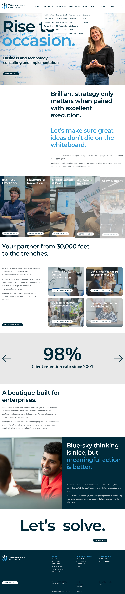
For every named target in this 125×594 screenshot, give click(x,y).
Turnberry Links (84, 556)
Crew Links (105, 556)
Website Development (60, 591)
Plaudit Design (76, 591)
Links (54, 556)
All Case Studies (11, 325)
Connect (99, 542)
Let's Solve (9, 583)
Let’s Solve (10, 74)
